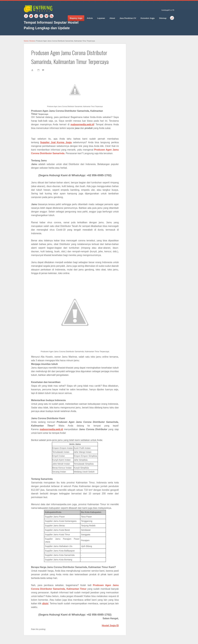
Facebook (26, 16)
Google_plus (36, 16)
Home (26, 41)
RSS (51, 16)
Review (32, 41)
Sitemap (162, 18)
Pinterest (41, 16)
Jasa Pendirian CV (128, 18)
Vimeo (46, 16)
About (112, 18)
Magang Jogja (76, 18)
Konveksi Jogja (147, 18)
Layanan (101, 18)
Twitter (31, 16)
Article (90, 18)
